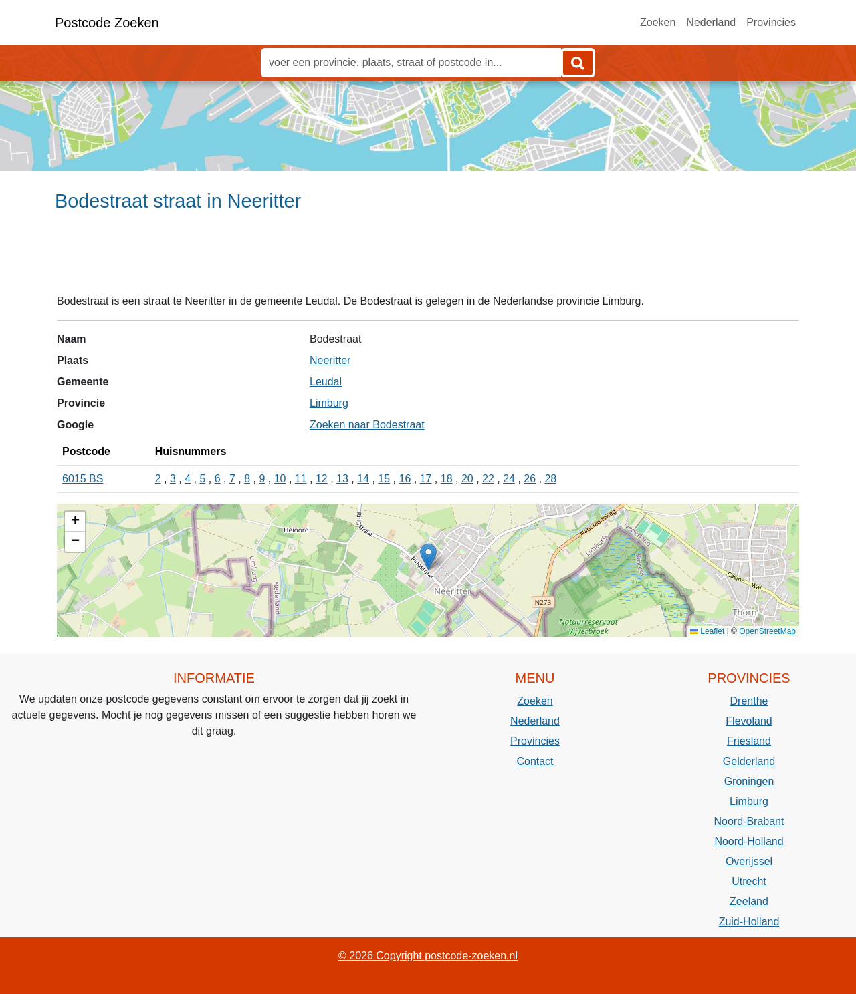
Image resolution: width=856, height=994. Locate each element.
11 (301, 478)
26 (530, 478)
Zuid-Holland (749, 921)
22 (488, 478)
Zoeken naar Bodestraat (367, 424)
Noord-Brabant (749, 821)
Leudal (326, 381)
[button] (428, 556)
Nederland (711, 22)
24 (509, 478)
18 (447, 478)
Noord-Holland (748, 841)
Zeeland (749, 901)
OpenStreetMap (767, 631)
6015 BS (82, 478)
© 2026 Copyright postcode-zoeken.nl (428, 955)
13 (342, 478)
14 (363, 478)
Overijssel (749, 861)
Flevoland (749, 721)
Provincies (771, 22)
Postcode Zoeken (107, 22)
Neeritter (330, 360)
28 (550, 478)
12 (322, 478)
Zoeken (657, 22)
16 (405, 478)
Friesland (749, 741)
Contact (534, 761)
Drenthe (749, 701)
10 (280, 478)
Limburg (329, 403)
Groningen (749, 781)
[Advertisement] (428, 258)
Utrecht (749, 881)
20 (467, 478)
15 (384, 478)
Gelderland (749, 761)
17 (426, 478)
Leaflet (707, 631)
